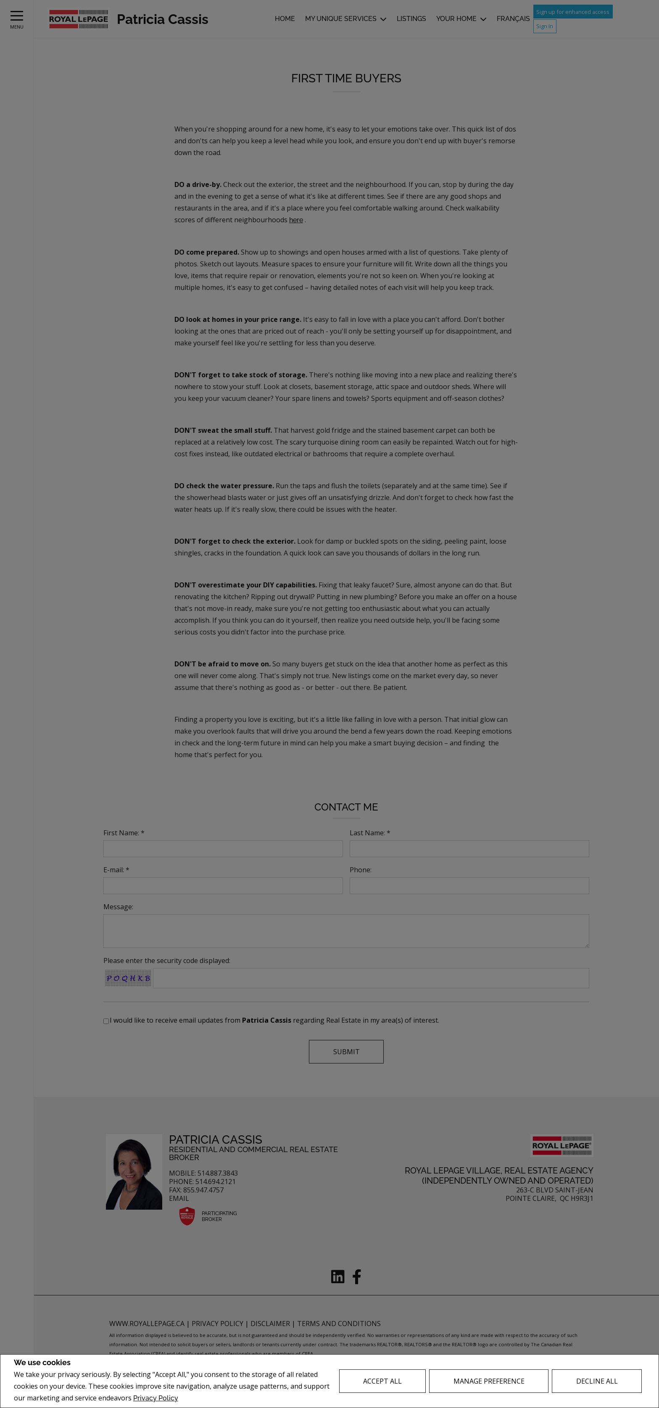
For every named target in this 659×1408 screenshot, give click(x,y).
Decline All (597, 1381)
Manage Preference (489, 1381)
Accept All (382, 1381)
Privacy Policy (155, 1398)
